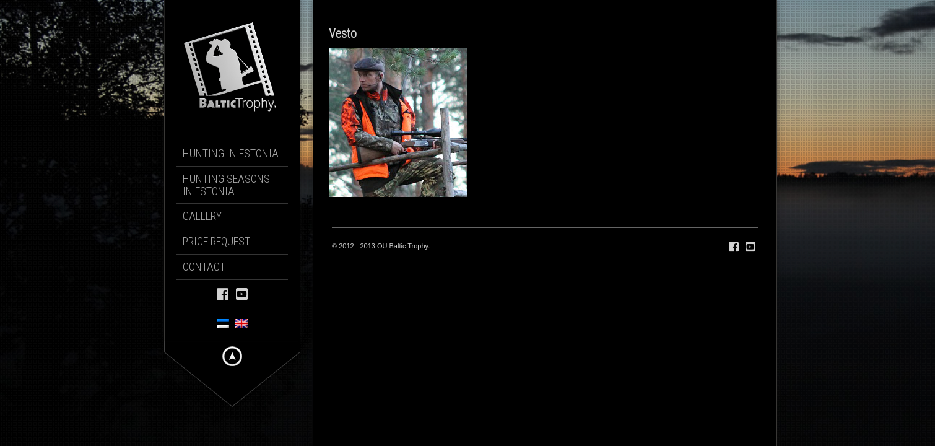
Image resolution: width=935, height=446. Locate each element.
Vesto (343, 33)
